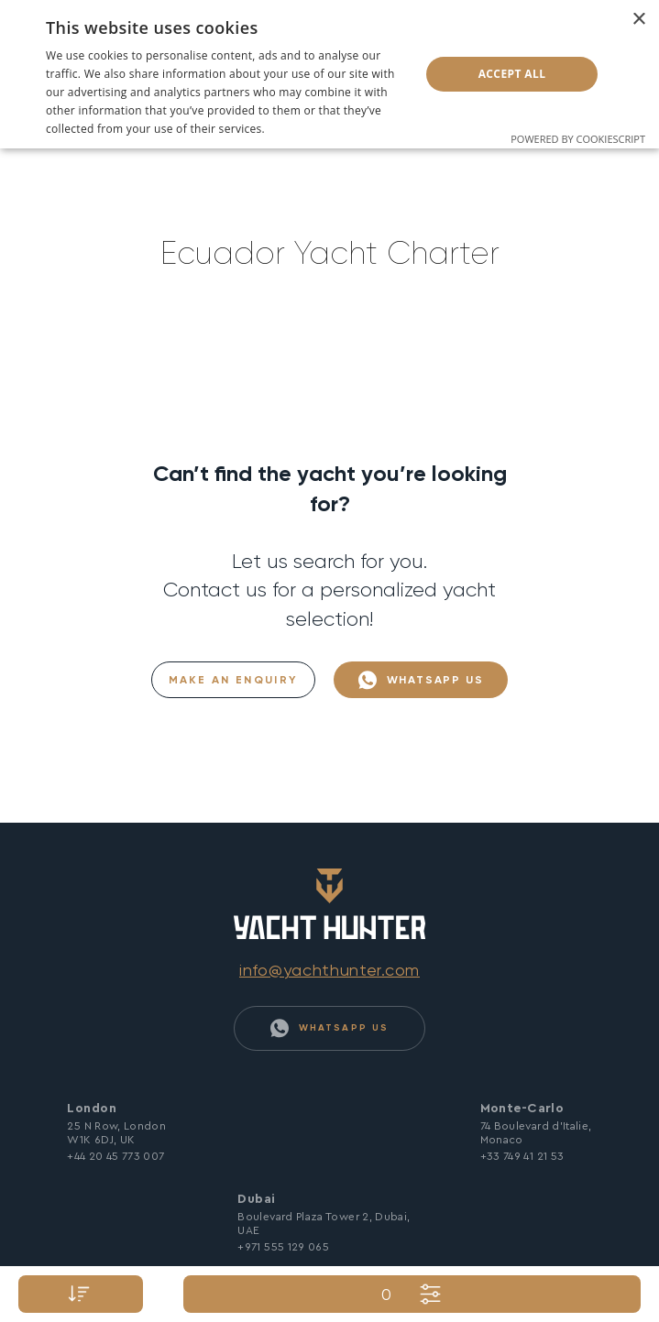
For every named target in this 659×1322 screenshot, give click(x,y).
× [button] (638, 20)
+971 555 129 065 (283, 1246)
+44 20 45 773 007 (115, 1156)
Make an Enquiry (233, 679)
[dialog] (329, 74)
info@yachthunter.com (329, 969)
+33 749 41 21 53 (522, 1156)
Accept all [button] (512, 74)
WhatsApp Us (421, 680)
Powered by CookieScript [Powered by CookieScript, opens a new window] (578, 139)
